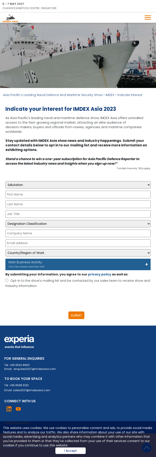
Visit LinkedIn (8, 408)
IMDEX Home (11, 18)
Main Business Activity (76, 264)
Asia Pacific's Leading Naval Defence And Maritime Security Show (52, 95)
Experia (19, 341)
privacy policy (99, 274)
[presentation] (38, 299)
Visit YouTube (18, 408)
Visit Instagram (27, 408)
